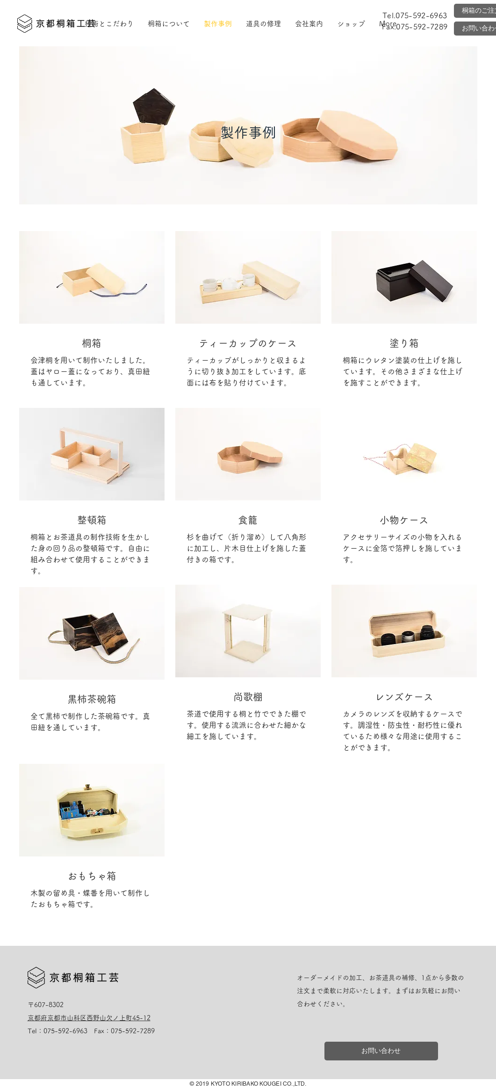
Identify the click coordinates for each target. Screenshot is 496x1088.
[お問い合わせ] (381, 1051)
